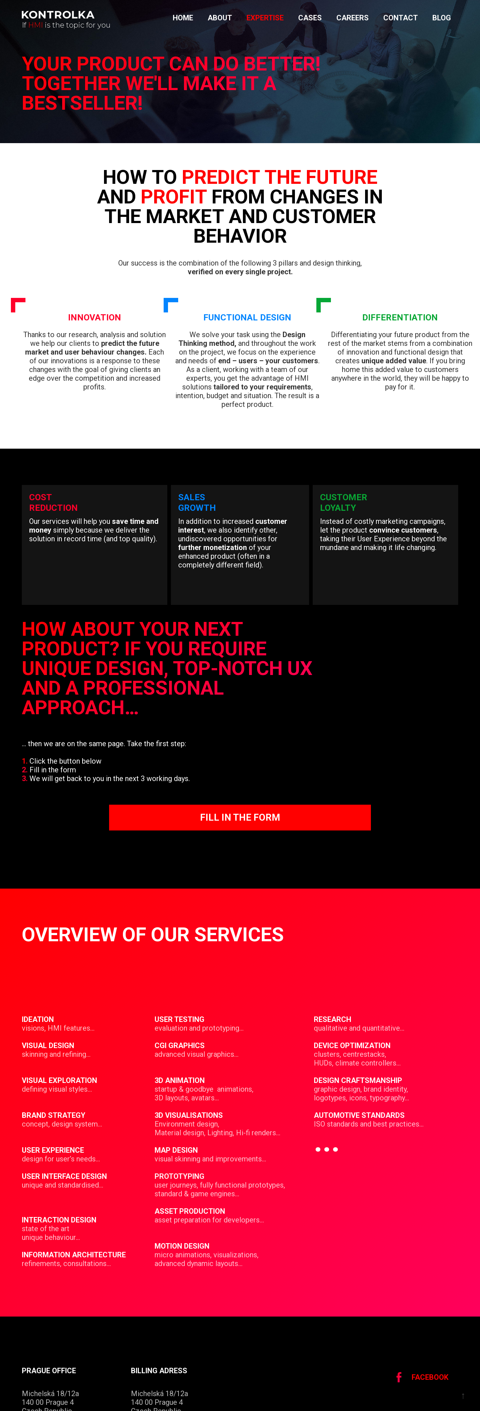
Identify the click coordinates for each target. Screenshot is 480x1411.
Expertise (265, 17)
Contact (400, 17)
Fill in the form (240, 817)
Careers (352, 17)
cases (310, 17)
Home (183, 17)
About (220, 17)
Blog (441, 17)
